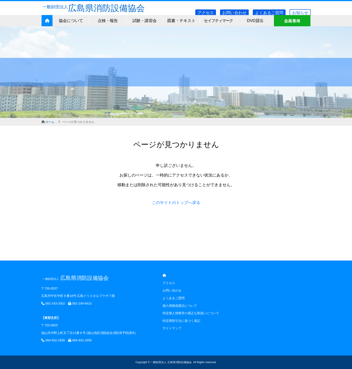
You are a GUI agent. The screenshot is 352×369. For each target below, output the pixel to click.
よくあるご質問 (269, 13)
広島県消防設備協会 (93, 8)
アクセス (206, 13)
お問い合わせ (234, 13)
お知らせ (300, 13)
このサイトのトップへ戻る (176, 202)
